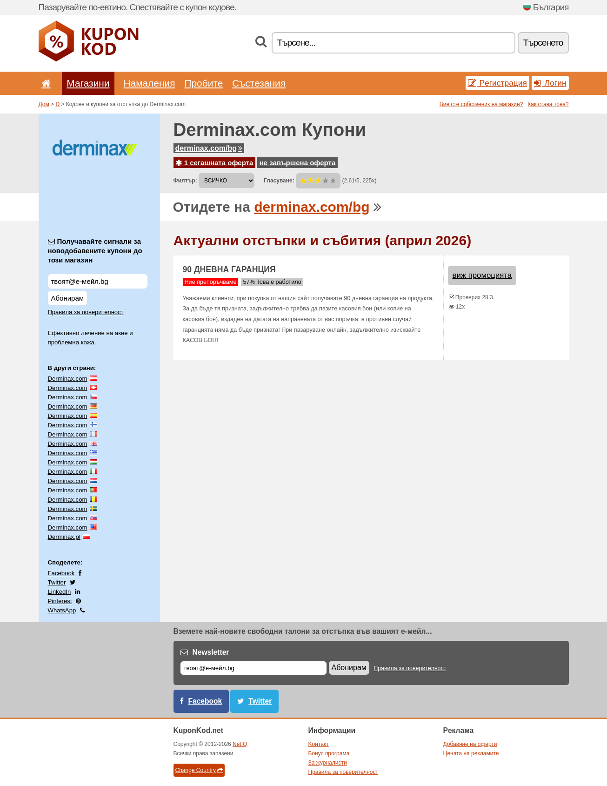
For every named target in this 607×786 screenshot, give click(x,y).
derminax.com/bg (208, 148)
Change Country (199, 770)
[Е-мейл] (253, 668)
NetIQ (240, 744)
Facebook (61, 573)
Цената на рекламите (471, 753)
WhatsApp (62, 610)
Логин (550, 82)
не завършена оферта (298, 163)
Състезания (259, 83)
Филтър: (185, 180)
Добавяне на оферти (470, 744)
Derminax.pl (64, 536)
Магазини (88, 83)
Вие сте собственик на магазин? (481, 104)
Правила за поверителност (86, 312)
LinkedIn (59, 591)
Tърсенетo (543, 42)
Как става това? (547, 104)
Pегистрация (497, 82)
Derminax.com (67, 378)
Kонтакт (318, 744)
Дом (44, 104)
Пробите (203, 83)
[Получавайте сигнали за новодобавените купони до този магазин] (97, 281)
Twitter (57, 582)
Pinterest (60, 601)
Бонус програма (329, 753)
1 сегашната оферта (214, 163)
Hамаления (149, 83)
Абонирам (67, 298)
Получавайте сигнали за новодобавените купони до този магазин (95, 250)
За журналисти (327, 762)
